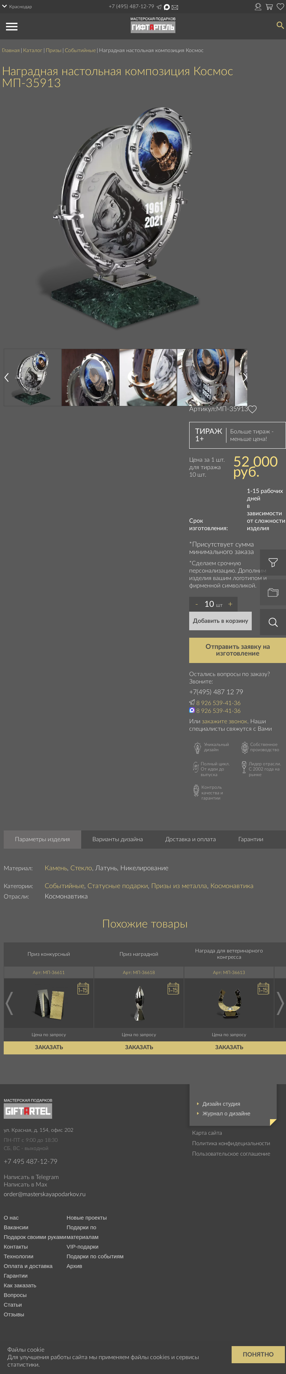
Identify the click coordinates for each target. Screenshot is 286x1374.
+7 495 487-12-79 (30, 1162)
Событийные (80, 50)
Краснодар (20, 6)
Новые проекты (87, 1217)
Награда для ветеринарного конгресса (229, 954)
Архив (74, 1266)
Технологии (19, 1256)
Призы (53, 50)
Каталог (32, 50)
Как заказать (20, 1285)
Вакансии (16, 1227)
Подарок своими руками (35, 1237)
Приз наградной (139, 954)
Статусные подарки (118, 886)
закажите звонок (224, 721)
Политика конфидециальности (231, 1143)
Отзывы (14, 1314)
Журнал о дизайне (227, 1113)
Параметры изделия (42, 839)
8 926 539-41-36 (218, 703)
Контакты (16, 1246)
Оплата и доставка (28, 1266)
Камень (56, 868)
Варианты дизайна (117, 839)
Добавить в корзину (220, 621)
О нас (11, 1217)
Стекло (81, 868)
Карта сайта (207, 1133)
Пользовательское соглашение (231, 1154)
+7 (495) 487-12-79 (131, 6)
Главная (11, 50)
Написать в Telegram (159, 7)
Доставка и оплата (190, 839)
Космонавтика (232, 886)
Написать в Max (167, 7)
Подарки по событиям (95, 1256)
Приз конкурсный (49, 954)
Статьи (13, 1304)
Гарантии (250, 839)
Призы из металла (179, 886)
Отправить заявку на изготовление (238, 650)
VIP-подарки (83, 1246)
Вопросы (15, 1295)
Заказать (49, 1047)
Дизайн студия (221, 1104)
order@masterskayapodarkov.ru (175, 7)
